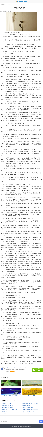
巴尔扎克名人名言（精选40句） (8, 413)
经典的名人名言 (25, 413)
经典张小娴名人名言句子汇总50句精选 (30, 403)
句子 (11, 4)
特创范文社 (20, 426)
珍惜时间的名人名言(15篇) (7, 405)
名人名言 (16, 4)
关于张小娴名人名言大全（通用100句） (30, 409)
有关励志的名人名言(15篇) (7, 407)
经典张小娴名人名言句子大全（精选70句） (11, 409)
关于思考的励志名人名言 (27, 405)
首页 (8, 4)
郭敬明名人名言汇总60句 (7, 403)
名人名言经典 (5, 411)
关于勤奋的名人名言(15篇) (27, 407)
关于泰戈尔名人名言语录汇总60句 (29, 411)
